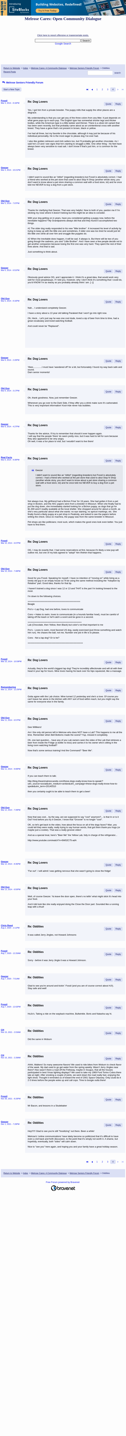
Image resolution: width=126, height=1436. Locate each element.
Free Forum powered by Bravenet (63, 1182)
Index (25, 68)
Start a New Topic (11, 89)
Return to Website (11, 68)
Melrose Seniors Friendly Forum (84, 68)
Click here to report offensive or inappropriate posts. (63, 35)
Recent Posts (9, 72)
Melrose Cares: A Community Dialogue (49, 68)
